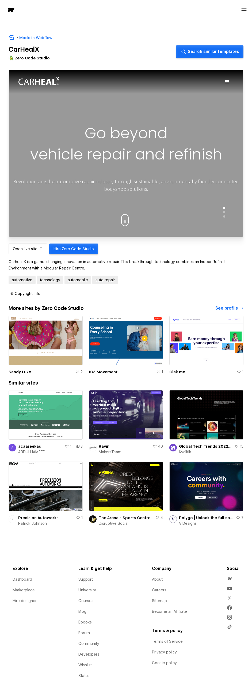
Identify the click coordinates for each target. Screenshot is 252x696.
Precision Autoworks (38, 518)
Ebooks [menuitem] (85, 622)
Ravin (104, 446)
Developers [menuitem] (88, 654)
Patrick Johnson (32, 523)
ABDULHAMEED (31, 452)
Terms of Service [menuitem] (167, 641)
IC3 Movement (103, 372)
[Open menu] (244, 8)
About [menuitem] (157, 579)
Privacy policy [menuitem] (164, 652)
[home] (10, 10)
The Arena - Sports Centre (124, 518)
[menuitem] (229, 578)
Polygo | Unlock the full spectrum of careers (206, 518)
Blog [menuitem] (82, 611)
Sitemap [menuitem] (159, 601)
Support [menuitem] (85, 579)
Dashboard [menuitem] (22, 579)
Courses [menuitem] (85, 601)
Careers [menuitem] (159, 590)
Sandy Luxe (20, 372)
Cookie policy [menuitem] (164, 663)
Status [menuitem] (84, 676)
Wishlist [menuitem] (85, 665)
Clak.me (177, 372)
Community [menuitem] (88, 643)
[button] (25, 293)
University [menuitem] (87, 590)
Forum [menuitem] (84, 633)
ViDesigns (188, 523)
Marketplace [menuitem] (24, 590)
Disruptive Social (113, 523)
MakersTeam (110, 452)
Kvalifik (185, 452)
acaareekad (29, 446)
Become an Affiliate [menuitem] (169, 611)
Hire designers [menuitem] (26, 601)
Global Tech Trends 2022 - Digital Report (205, 446)
